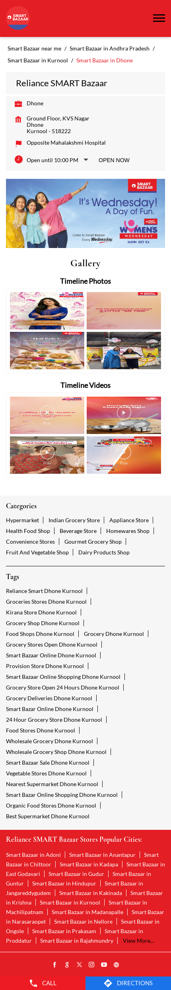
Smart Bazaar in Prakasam (64, 931)
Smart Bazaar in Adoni (33, 854)
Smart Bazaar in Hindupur (64, 883)
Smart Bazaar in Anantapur (102, 854)
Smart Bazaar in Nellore (83, 921)
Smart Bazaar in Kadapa (89, 864)
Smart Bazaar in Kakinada (90, 892)
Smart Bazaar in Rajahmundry (76, 940)
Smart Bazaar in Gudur (76, 873)
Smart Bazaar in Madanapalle (87, 912)
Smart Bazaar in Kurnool (70, 902)
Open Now (114, 160)
